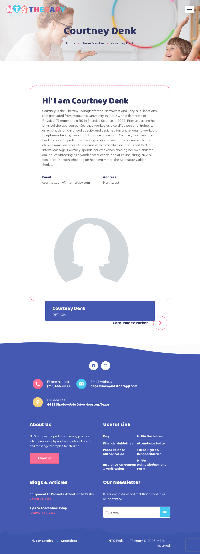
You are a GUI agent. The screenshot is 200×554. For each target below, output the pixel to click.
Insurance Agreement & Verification (119, 467)
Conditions (69, 540)
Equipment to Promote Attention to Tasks (62, 494)
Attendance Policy (151, 444)
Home (70, 43)
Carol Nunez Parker (130, 323)
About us (44, 458)
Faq (106, 436)
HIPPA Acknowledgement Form (151, 465)
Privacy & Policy (41, 540)
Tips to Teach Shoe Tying (48, 508)
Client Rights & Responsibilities (149, 452)
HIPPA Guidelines (150, 436)
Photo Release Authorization (114, 452)
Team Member (93, 43)
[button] (189, 9)
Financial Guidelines (118, 444)
